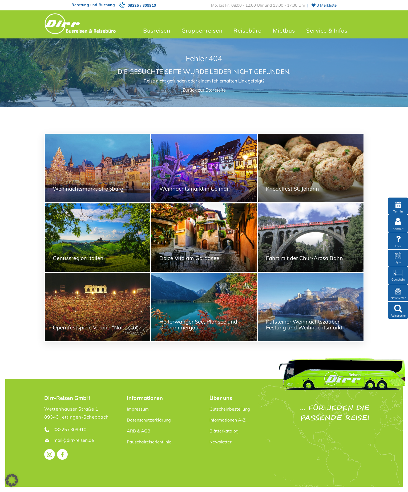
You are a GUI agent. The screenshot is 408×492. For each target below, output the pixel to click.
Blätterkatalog (224, 431)
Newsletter (220, 441)
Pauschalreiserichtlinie (149, 441)
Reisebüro (247, 30)
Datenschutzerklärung (149, 420)
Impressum (138, 409)
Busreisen (156, 30)
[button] (11, 480)
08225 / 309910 (142, 5)
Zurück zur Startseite (204, 90)
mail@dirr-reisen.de (74, 440)
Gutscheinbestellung (229, 409)
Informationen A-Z (227, 420)
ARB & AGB (138, 431)
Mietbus (284, 30)
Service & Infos (327, 30)
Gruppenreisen (202, 30)
